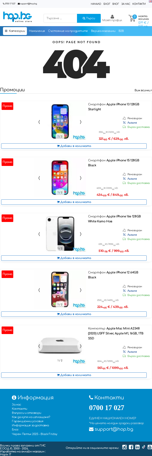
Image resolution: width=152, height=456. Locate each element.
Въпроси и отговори (26, 412)
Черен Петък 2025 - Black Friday (34, 434)
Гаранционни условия (27, 421)
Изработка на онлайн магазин (22, 451)
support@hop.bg (28, 4)
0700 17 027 (10, 4)
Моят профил (112, 18)
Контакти (139, 4)
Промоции (12, 89)
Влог (115, 4)
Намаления (37, 31)
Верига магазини (103, 31)
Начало (96, 4)
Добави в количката (74, 146)
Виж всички (143, 90)
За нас (125, 4)
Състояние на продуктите (68, 31)
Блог (107, 4)
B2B (121, 31)
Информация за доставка (30, 425)
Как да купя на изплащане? (31, 417)
